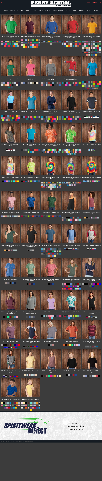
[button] (1, 2)
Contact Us (76, 423)
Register (94, 2)
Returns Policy (76, 429)
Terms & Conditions (76, 426)
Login (88, 2)
